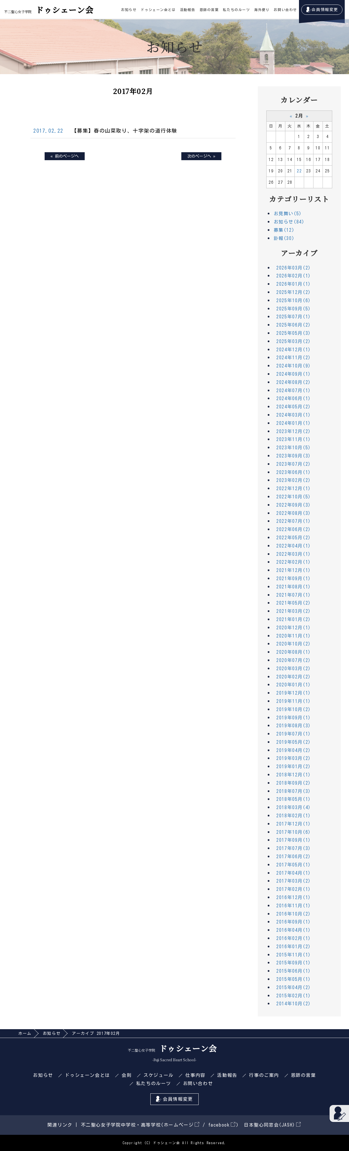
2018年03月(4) (293, 807)
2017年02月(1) (293, 889)
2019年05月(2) (293, 742)
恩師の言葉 (209, 9)
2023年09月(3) (293, 456)
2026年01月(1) (293, 284)
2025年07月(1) (293, 316)
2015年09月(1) (293, 962)
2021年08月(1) (293, 586)
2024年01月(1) (293, 423)
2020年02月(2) (293, 676)
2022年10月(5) (293, 496)
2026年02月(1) (293, 275)
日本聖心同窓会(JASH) (272, 1125)
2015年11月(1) (293, 954)
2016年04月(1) (293, 930)
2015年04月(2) (293, 987)
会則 (127, 1075)
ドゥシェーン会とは (158, 9)
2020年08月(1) (293, 652)
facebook (221, 1125)
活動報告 (187, 9)
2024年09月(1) (293, 374)
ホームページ (181, 1125)
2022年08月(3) (293, 513)
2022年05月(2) (293, 537)
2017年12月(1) (293, 824)
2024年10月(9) (293, 366)
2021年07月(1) (293, 595)
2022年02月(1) (293, 562)
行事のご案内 (264, 1075)
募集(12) (284, 230)
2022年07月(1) (293, 521)
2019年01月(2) (293, 766)
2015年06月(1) (293, 971)
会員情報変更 (324, 10)
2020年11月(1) (293, 636)
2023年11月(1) (293, 439)
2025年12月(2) (293, 292)
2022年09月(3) (293, 505)
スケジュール (159, 1075)
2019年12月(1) (293, 693)
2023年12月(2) (293, 431)
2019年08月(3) (293, 725)
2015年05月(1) (293, 979)
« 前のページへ (65, 156)
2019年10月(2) (293, 709)
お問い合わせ (285, 9)
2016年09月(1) (293, 922)
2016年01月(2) (293, 946)
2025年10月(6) (293, 300)
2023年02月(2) (293, 480)
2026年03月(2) (293, 268)
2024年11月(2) (293, 357)
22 (299, 171)
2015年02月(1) (293, 995)
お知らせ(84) (289, 222)
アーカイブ (299, 253)
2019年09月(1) (293, 717)
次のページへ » (201, 156)
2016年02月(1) (293, 938)
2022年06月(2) (293, 529)
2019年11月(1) (293, 701)
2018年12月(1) (293, 774)
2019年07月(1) (293, 734)
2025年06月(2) (293, 325)
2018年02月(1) (293, 815)
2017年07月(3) (293, 848)
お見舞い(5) (288, 213)
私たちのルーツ (236, 9)
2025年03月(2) (293, 341)
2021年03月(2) (293, 611)
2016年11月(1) (293, 905)
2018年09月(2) (293, 783)
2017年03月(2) (293, 881)
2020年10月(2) (293, 644)
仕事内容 (195, 1075)
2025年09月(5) (293, 308)
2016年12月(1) (293, 897)
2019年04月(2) (293, 750)
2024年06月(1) (293, 398)
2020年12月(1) (293, 627)
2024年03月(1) (293, 415)
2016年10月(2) (293, 914)
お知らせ (128, 9)
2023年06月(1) (293, 472)
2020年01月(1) (293, 684)
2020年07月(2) (293, 660)
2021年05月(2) (293, 603)
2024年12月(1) (293, 349)
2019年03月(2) (293, 758)
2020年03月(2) (293, 668)
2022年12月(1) (293, 488)
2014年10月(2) (293, 1003)
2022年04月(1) (293, 546)
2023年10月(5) (293, 447)
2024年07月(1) (293, 390)
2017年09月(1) (293, 840)
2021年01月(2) (293, 619)
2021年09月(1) (293, 578)
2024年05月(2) (293, 406)
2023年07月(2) (293, 464)
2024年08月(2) (293, 382)
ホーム (25, 1033)
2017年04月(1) (293, 873)
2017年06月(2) (293, 856)
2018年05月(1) (293, 799)
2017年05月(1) (293, 864)
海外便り (261, 9)
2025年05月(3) (293, 333)
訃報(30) (284, 238)
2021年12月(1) (293, 570)
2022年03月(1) (293, 554)
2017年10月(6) (293, 832)
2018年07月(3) (293, 791)
